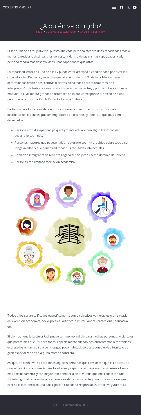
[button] (114, 7)
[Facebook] (121, 7)
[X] (128, 7)
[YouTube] (134, 7)
